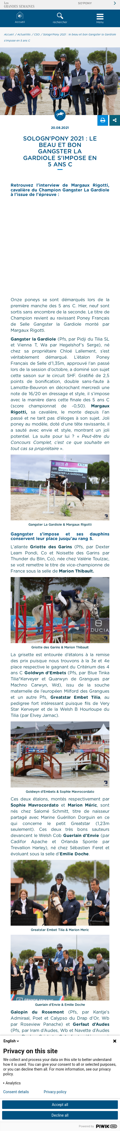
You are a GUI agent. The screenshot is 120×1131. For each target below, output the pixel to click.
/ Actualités (23, 34)
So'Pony (85, 3)
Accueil (20, 18)
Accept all (60, 1105)
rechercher (60, 18)
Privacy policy (55, 1092)
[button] (60, 18)
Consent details (16, 1092)
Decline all (60, 1115)
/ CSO (36, 34)
